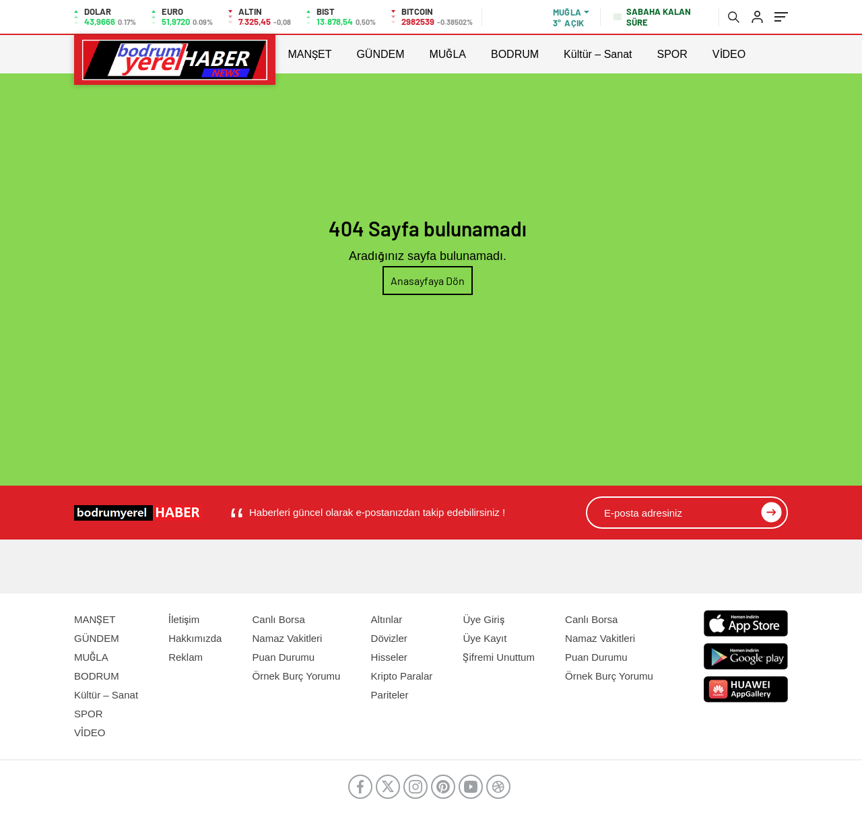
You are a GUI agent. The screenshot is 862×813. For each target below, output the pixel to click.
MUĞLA (448, 54)
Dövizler (389, 638)
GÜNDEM (380, 54)
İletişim (183, 619)
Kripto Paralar (402, 676)
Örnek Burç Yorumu (297, 676)
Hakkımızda (195, 638)
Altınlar (387, 619)
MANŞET (309, 54)
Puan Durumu (284, 657)
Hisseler (389, 657)
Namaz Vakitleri (288, 638)
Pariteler (390, 695)
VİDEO (728, 54)
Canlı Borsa (279, 619)
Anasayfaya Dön (428, 280)
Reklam (185, 657)
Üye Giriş (483, 619)
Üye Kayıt (484, 638)
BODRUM (515, 54)
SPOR (672, 54)
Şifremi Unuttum (499, 657)
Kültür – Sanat (598, 54)
